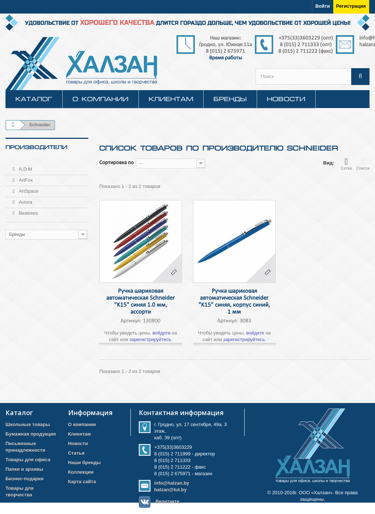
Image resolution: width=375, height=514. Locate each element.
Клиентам (171, 99)
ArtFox (25, 177)
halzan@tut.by (170, 489)
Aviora (25, 199)
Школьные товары (27, 424)
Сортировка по (116, 163)
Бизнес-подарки (24, 478)
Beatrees (28, 210)
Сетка (346, 163)
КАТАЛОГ (33, 99)
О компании (101, 99)
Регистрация (351, 6)
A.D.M (25, 166)
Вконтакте (167, 501)
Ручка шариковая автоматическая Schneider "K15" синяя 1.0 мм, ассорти (140, 301)
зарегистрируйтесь (150, 339)
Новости (286, 99)
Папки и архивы (24, 469)
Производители (36, 147)
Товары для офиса (27, 459)
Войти (322, 6)
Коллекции (81, 472)
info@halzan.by (171, 483)
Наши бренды (84, 462)
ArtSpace (28, 188)
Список (363, 163)
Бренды (230, 99)
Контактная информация (181, 412)
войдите (161, 333)
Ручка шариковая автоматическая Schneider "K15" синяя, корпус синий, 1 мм (234, 301)
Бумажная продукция (30, 434)
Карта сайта (82, 481)
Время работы (225, 58)
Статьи (76, 453)
